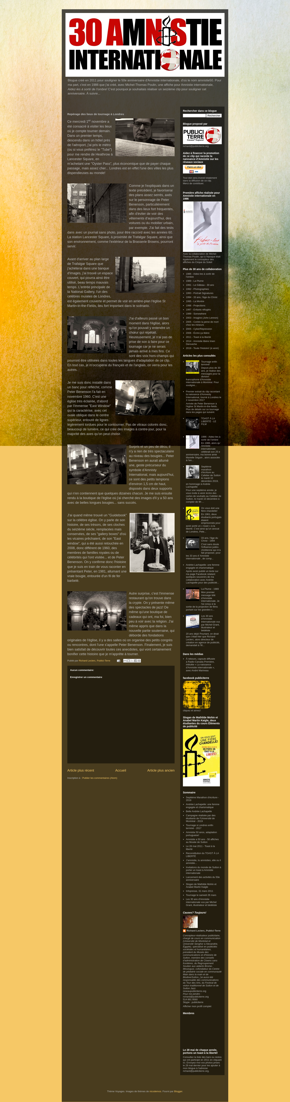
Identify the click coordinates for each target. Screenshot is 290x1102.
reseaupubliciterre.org (194, 991)
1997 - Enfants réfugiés (198, 309)
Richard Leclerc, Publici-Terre (203, 930)
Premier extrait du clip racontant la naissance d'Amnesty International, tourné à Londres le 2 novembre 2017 (203, 396)
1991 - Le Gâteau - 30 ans (200, 285)
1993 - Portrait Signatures (199, 293)
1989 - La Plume (194, 280)
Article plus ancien (161, 770)
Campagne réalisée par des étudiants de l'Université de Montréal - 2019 (200, 818)
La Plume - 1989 (210, 589)
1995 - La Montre (195, 301)
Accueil (120, 770)
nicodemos (155, 1091)
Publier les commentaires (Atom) (99, 778)
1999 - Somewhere (196, 313)
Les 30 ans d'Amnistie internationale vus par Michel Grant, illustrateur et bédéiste (210, 623)
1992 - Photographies (197, 289)
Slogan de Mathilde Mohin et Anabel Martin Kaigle (201, 885)
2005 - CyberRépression (199, 328)
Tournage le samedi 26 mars (201, 895)
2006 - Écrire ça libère (197, 333)
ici (184, 1062)
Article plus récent (80, 770)
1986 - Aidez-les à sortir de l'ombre (210, 438)
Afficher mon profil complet (197, 1006)
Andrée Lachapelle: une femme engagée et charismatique (202, 566)
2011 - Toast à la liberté (198, 337)
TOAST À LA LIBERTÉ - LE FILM (208, 421)
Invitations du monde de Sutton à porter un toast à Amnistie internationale (203, 870)
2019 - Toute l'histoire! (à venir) (202, 348)
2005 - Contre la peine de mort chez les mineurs (202, 323)
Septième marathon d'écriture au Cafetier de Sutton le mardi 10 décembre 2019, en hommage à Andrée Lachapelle (203, 476)
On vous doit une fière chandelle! (210, 509)
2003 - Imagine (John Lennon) (202, 317)
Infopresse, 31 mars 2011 (199, 891)
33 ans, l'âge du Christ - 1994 (209, 539)
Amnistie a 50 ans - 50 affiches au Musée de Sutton (202, 841)
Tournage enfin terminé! (209, 363)
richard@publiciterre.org (196, 146)
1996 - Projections (195, 305)
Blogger (178, 1091)
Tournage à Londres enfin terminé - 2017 (199, 827)
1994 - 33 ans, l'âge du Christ (201, 297)
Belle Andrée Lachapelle (199, 811)
